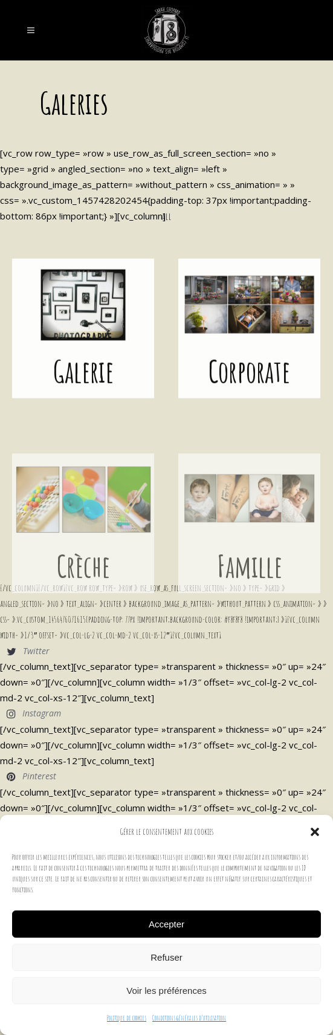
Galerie (83, 369)
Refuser (166, 957)
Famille (249, 582)
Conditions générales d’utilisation (189, 1017)
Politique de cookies (126, 1017)
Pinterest (39, 776)
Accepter (166, 924)
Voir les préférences (166, 990)
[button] (315, 832)
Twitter (36, 651)
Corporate (249, 369)
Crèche (83, 582)
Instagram (41, 713)
